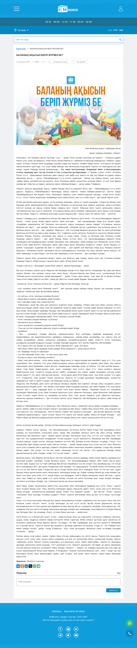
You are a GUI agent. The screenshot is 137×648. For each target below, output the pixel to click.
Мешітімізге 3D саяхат (74, 611)
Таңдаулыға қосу (58, 62)
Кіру (119, 573)
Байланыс (56, 611)
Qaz (121, 30)
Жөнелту (113, 590)
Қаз (110, 30)
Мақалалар (21, 49)
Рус (116, 30)
